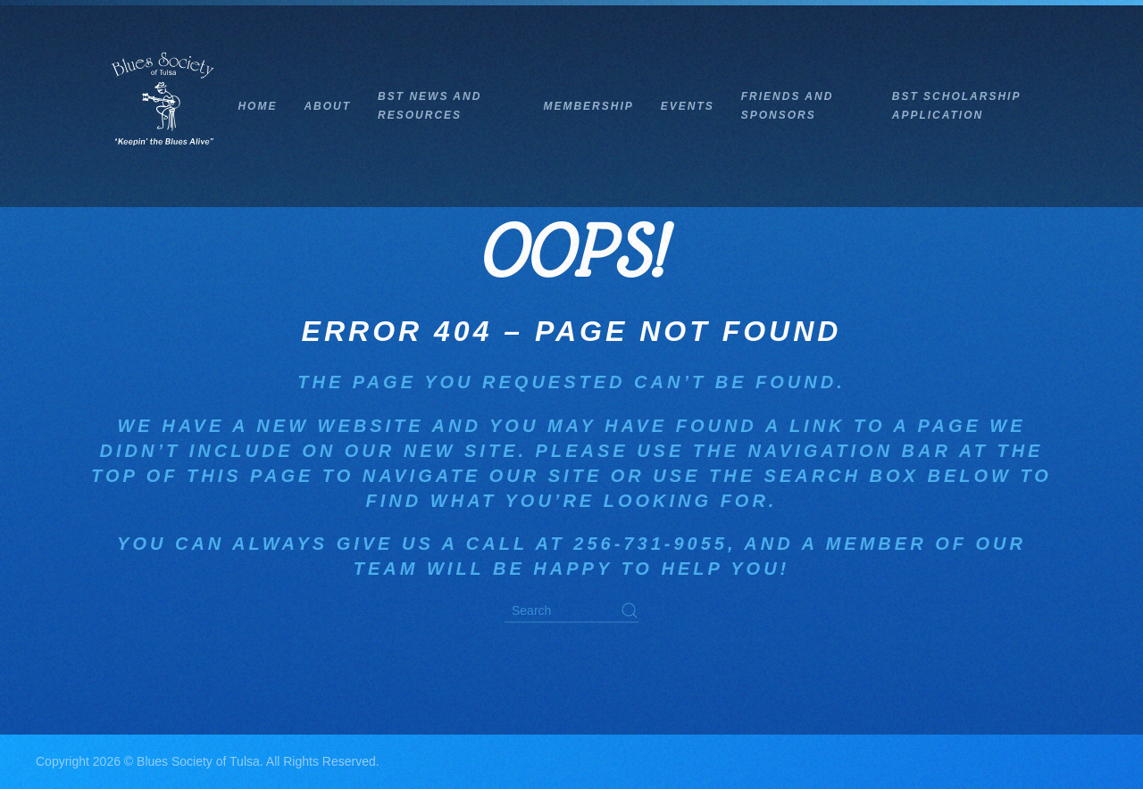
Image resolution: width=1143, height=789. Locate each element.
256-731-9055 (650, 543)
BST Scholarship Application (956, 105)
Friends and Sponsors (787, 105)
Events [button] (687, 106)
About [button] (327, 106)
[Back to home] (163, 106)
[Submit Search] (629, 611)
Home (257, 106)
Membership (588, 106)
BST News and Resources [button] (429, 105)
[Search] (571, 612)
